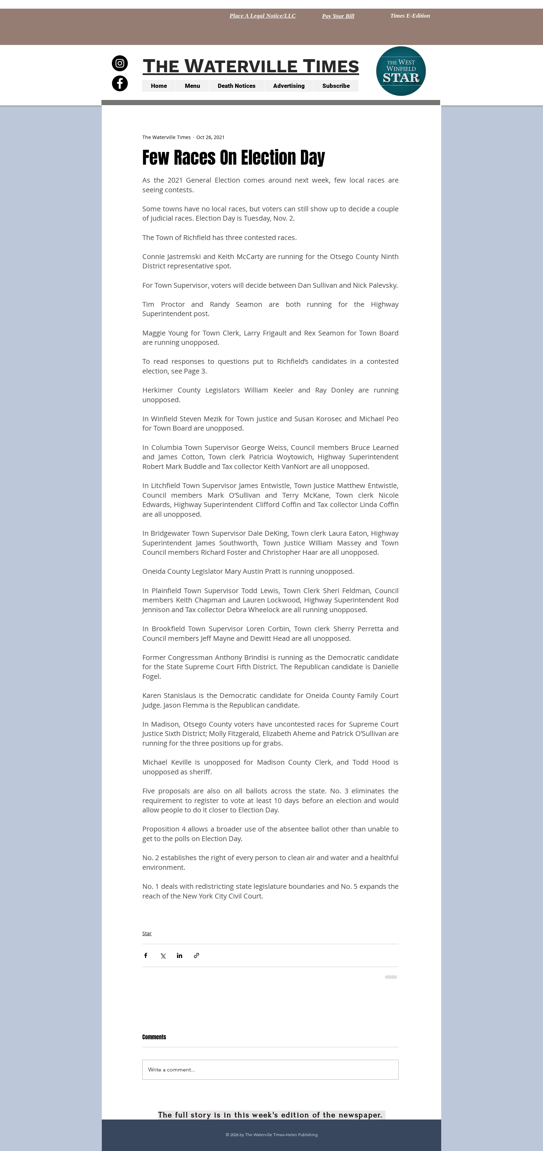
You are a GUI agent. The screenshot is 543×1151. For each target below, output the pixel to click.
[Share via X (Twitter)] (162, 955)
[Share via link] (196, 955)
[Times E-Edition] (410, 15)
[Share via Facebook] (145, 955)
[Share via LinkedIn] (179, 955)
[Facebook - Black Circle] (120, 83)
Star (147, 933)
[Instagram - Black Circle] (120, 63)
